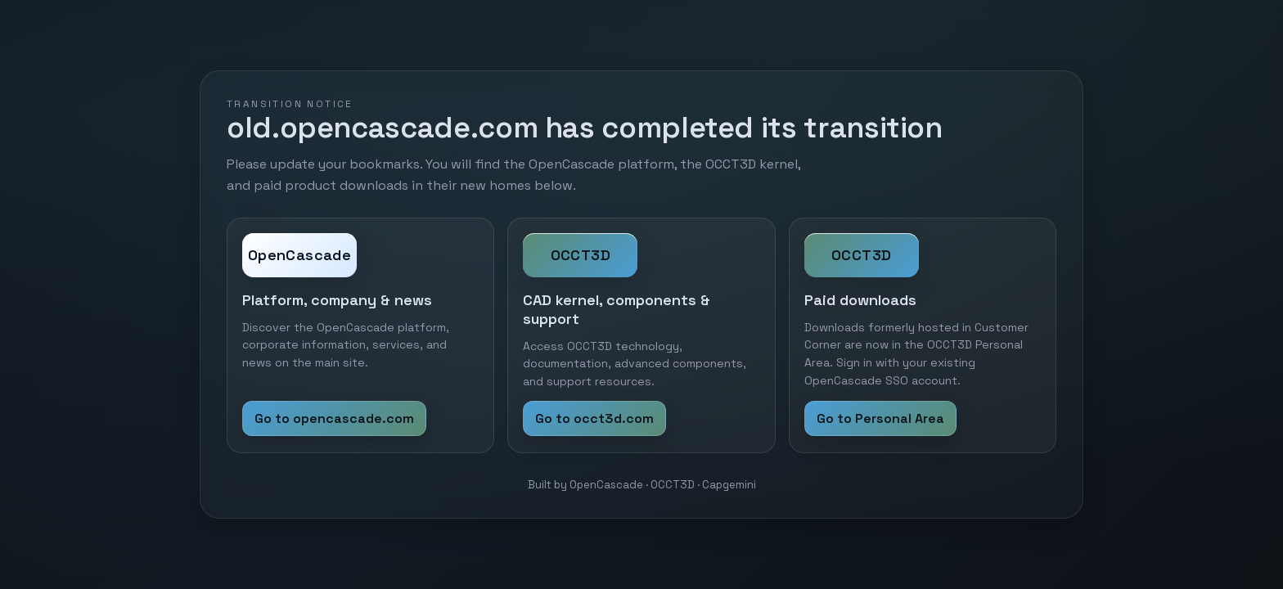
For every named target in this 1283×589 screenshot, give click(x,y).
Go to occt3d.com (594, 418)
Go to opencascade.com (334, 418)
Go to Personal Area (880, 418)
